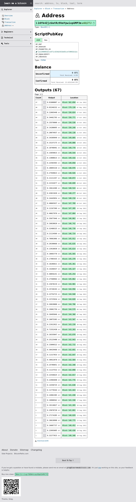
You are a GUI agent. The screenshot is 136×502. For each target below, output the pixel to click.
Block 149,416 (68, 158)
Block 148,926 (68, 173)
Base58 (44, 27)
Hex (45, 40)
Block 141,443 (68, 390)
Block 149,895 (68, 138)
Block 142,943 (68, 340)
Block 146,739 (68, 229)
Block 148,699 (68, 183)
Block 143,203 (68, 329)
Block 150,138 (68, 133)
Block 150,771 (68, 117)
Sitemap (24, 450)
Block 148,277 (68, 193)
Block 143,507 (68, 319)
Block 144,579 (68, 309)
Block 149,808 (68, 143)
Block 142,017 (68, 375)
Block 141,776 (68, 380)
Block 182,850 (68, 102)
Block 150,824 (68, 112)
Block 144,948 (68, 294)
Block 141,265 (68, 405)
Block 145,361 (68, 264)
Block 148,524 (68, 188)
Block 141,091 (68, 410)
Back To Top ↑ (68, 460)
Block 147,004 (68, 213)
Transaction (58, 9)
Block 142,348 (68, 365)
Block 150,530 (68, 123)
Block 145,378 (68, 259)
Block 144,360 (68, 314)
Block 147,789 (68, 203)
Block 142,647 (68, 355)
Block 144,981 (68, 284)
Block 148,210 (68, 198)
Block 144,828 (68, 299)
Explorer (38, 9)
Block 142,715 (68, 345)
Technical (8, 38)
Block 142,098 (68, 370)
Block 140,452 (68, 425)
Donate (14, 450)
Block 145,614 (68, 249)
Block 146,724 (68, 234)
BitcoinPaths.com (21, 454)
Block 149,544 (68, 153)
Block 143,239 (68, 324)
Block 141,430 (68, 395)
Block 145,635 (68, 244)
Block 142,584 (68, 360)
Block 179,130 (68, 107)
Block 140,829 (68, 415)
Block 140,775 (68, 420)
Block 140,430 (68, 430)
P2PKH (43, 60)
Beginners (8, 32)
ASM (38, 40)
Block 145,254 (68, 274)
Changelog (36, 450)
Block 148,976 (68, 168)
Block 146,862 (68, 218)
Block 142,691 (68, 350)
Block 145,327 (68, 269)
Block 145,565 (68, 254)
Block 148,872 (68, 178)
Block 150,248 (68, 128)
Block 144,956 (68, 289)
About (5, 450)
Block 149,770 (68, 148)
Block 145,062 (68, 279)
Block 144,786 (68, 304)
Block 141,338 (68, 400)
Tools (6, 44)
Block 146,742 (68, 223)
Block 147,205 (68, 208)
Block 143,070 (68, 335)
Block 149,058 (68, 163)
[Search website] (84, 3)
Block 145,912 (68, 239)
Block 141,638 (68, 385)
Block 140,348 (68, 435)
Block (47, 9)
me (99, 468)
